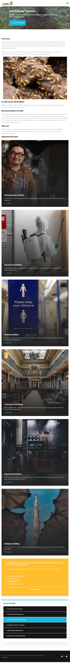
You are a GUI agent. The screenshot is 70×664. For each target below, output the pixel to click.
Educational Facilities (13, 265)
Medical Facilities (12, 334)
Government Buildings (14, 404)
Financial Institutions (13, 474)
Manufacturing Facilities (14, 195)
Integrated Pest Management (14, 630)
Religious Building (12, 544)
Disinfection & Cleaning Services (15, 636)
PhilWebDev (5, 657)
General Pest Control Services (15, 614)
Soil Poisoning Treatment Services (16, 619)
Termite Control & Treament (14, 609)
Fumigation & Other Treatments (15, 625)
